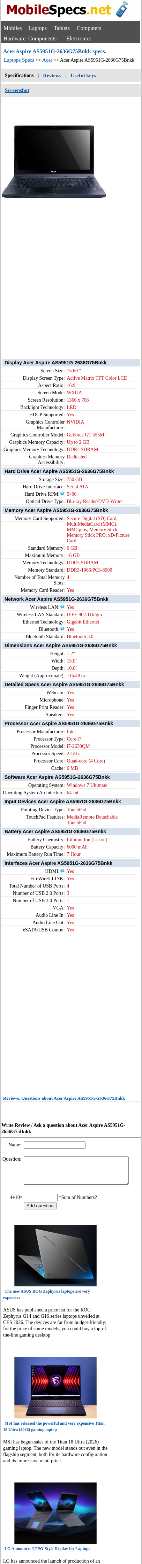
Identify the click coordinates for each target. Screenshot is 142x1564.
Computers (89, 28)
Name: (15, 1144)
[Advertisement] (65, 280)
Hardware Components (30, 38)
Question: (12, 1159)
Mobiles (12, 28)
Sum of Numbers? (79, 1202)
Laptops (38, 28)
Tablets (62, 28)
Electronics (78, 38)
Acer (47, 60)
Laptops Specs (19, 60)
